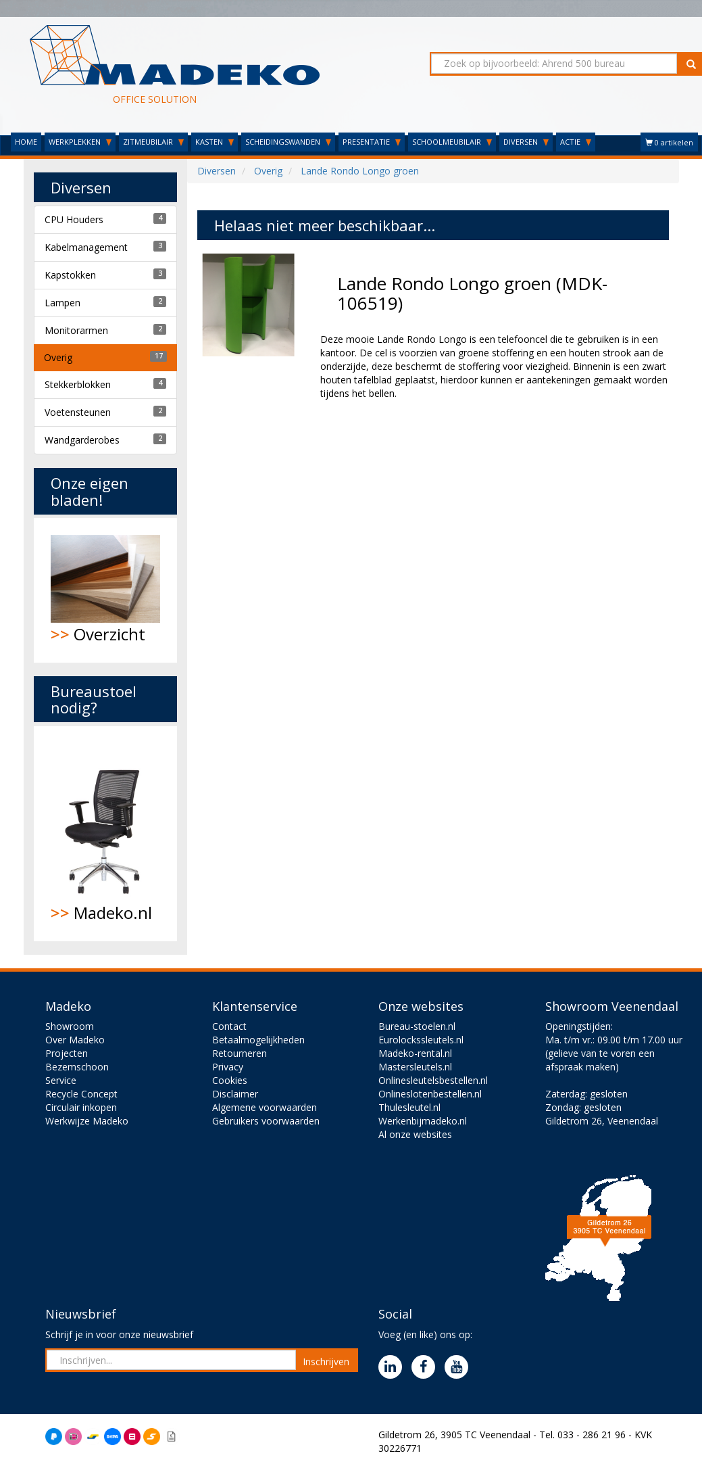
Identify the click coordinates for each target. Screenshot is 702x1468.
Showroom (69, 1026)
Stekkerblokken (78, 384)
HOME (26, 142)
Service (60, 1080)
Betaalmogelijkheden (258, 1039)
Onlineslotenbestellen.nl (430, 1093)
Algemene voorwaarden (264, 1107)
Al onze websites (415, 1134)
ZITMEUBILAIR (153, 142)
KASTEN (214, 142)
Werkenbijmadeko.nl (422, 1120)
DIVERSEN (526, 142)
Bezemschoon (77, 1066)
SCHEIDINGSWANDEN (288, 142)
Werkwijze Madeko (86, 1120)
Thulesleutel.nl (409, 1107)
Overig (58, 357)
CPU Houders (74, 219)
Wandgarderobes (82, 439)
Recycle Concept (81, 1093)
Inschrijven (326, 1361)
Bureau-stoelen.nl (416, 1026)
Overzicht (106, 590)
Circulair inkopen (81, 1107)
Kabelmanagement (86, 247)
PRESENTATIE (372, 142)
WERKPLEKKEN (80, 142)
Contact (229, 1026)
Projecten (66, 1053)
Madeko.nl (106, 833)
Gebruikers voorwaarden (266, 1120)
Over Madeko (75, 1039)
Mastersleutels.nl (415, 1066)
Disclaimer (235, 1093)
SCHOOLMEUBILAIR (452, 142)
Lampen (62, 302)
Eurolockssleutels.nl (420, 1039)
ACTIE (575, 142)
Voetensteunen (78, 412)
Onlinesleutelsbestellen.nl (433, 1080)
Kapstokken (70, 274)
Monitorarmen (76, 330)
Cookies (229, 1080)
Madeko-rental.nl (415, 1053)
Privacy (227, 1066)
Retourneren (239, 1053)
